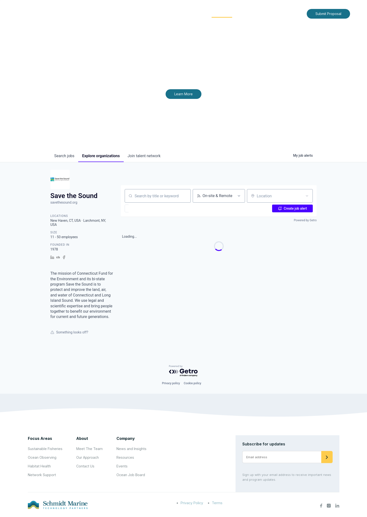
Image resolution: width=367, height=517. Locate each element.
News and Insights (259, 13)
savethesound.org (63, 202)
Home (144, 13)
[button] (141, 208)
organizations (101, 156)
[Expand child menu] (171, 14)
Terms (217, 503)
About (163, 13)
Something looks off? (69, 332)
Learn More (183, 94)
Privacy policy (171, 383)
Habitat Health (39, 466)
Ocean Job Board (130, 475)
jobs (64, 156)
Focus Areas (190, 13)
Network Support (42, 475)
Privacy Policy (192, 503)
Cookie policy (192, 383)
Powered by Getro (305, 220)
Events (122, 466)
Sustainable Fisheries (45, 449)
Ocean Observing (42, 457)
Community (222, 13)
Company (125, 438)
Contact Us (292, 13)
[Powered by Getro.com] (183, 371)
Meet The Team (89, 449)
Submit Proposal (328, 14)
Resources (125, 457)
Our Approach (87, 457)
